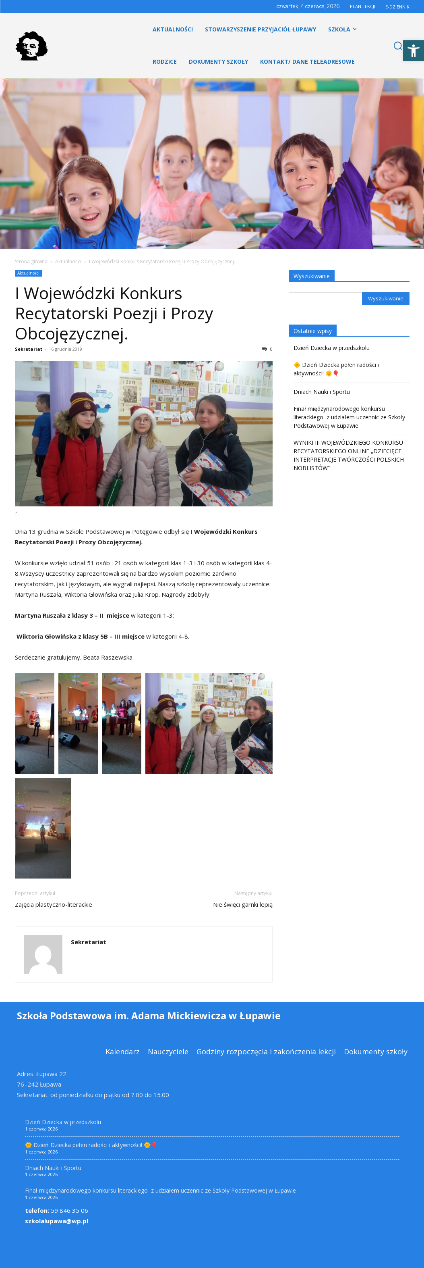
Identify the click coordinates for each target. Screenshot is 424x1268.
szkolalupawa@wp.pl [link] (56, 1221)
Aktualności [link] (68, 261)
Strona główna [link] (31, 261)
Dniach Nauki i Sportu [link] (322, 392)
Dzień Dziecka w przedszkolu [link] (332, 348)
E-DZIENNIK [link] (397, 7)
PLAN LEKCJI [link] (362, 6)
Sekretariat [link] (28, 349)
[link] (413, 50)
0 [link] (267, 349)
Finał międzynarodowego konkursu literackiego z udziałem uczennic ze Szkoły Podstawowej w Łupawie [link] (349, 417)
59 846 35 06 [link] (56, 1210)
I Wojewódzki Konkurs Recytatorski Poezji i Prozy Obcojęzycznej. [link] (114, 312)
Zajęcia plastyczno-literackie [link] (53, 904)
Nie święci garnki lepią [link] (243, 904)
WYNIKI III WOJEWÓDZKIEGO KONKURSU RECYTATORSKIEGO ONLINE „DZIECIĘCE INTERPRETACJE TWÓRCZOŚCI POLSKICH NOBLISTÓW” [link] (349, 455)
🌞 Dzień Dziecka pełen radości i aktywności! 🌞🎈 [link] (336, 369)
